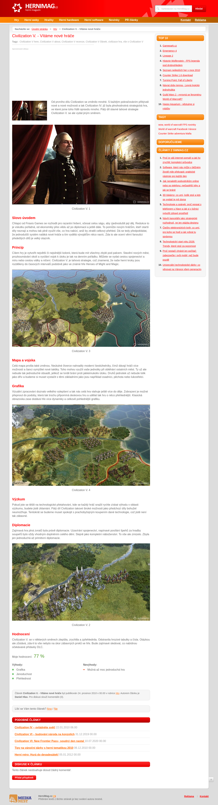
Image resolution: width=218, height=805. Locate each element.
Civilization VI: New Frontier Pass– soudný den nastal (50, 741)
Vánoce (192, 129)
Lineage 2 (168, 55)
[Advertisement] (40, 75)
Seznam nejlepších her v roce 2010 (181, 70)
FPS (185, 124)
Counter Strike (166, 133)
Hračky (48, 20)
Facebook (182, 129)
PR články (131, 20)
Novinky (114, 20)
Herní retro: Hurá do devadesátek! (37, 754)
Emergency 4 (170, 50)
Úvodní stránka (40, 29)
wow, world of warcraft (170, 124)
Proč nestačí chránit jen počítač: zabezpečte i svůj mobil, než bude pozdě (180, 255)
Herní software (93, 20)
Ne (55, 708)
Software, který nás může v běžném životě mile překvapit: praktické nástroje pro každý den (182, 172)
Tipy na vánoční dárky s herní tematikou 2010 (44, 747)
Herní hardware (69, 20)
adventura (179, 133)
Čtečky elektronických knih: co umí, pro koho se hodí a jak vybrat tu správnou (181, 232)
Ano (49, 708)
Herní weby (31, 20)
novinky (192, 124)
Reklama (200, 20)
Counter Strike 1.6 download (178, 75)
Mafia (188, 133)
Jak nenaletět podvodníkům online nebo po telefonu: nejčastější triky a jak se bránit (181, 185)
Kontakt (186, 20)
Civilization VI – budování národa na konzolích (45, 734)
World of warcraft (167, 129)
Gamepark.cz (170, 45)
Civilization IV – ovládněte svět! (35, 727)
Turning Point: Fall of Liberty (177, 80)
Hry (16, 20)
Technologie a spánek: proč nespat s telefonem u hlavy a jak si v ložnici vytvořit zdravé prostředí (182, 209)
